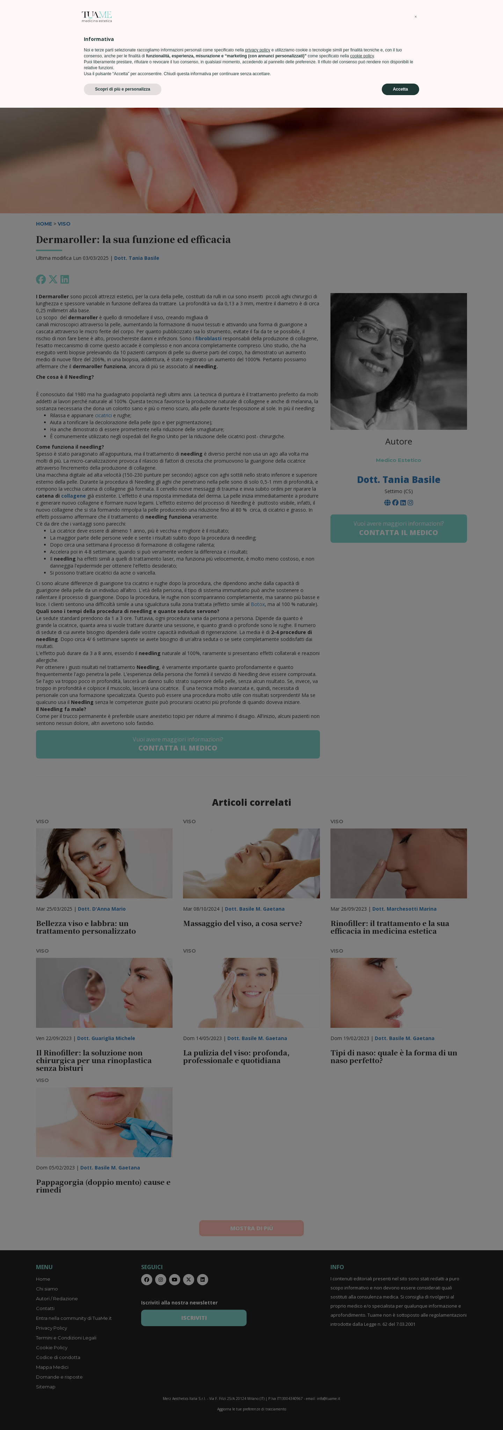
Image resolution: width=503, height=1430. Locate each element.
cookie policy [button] (362, 1378)
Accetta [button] (400, 1411)
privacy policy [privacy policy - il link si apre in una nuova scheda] (257, 1372)
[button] (415, 1339)
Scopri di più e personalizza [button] (122, 1411)
